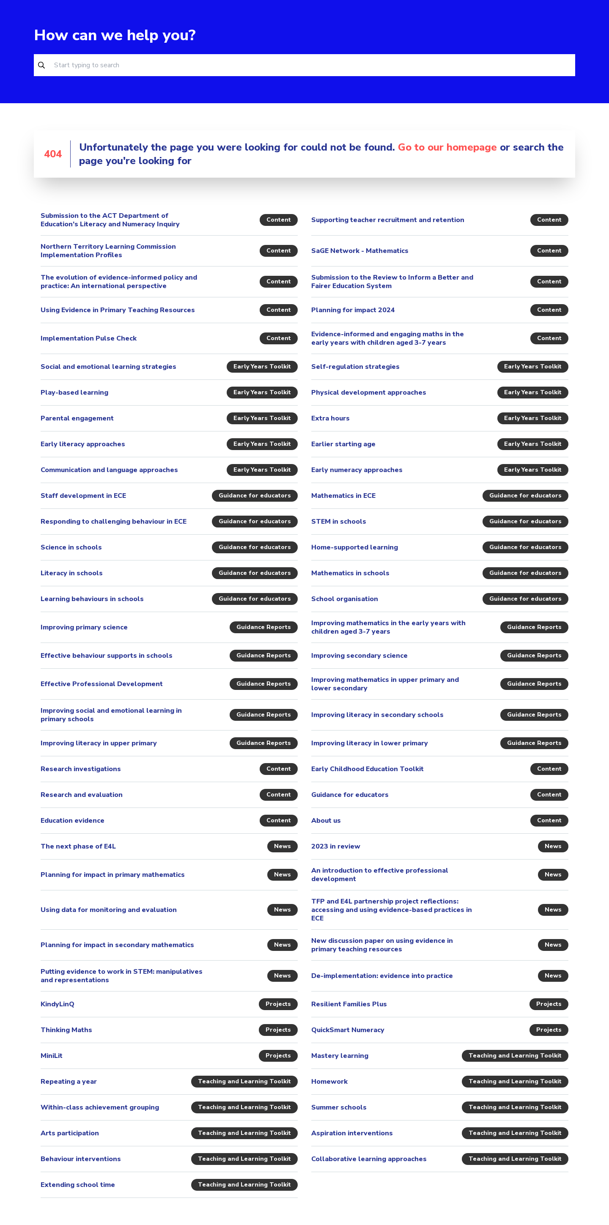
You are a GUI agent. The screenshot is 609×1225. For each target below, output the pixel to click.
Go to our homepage (447, 147)
